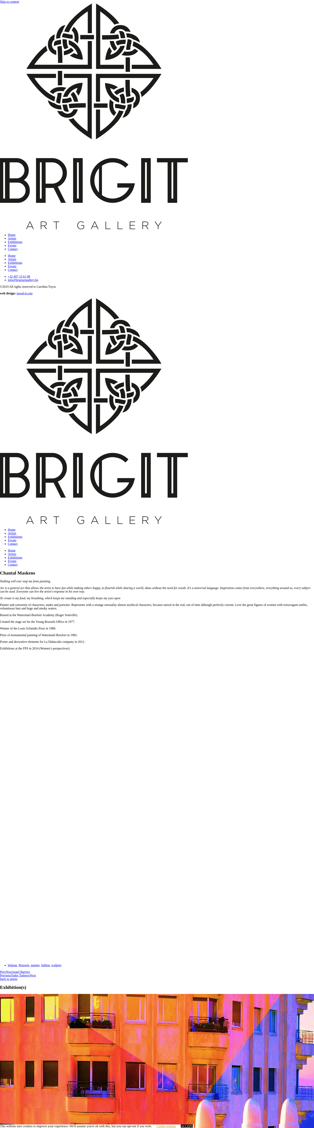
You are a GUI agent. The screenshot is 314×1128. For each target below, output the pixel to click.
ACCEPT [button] (187, 1126)
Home (12, 235)
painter (35, 965)
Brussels (24, 965)
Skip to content (9, 1)
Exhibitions (15, 242)
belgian (12, 965)
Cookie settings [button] (166, 1126)
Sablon (45, 965)
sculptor (56, 965)
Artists (12, 238)
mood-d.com (24, 293)
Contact (13, 249)
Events (12, 245)
